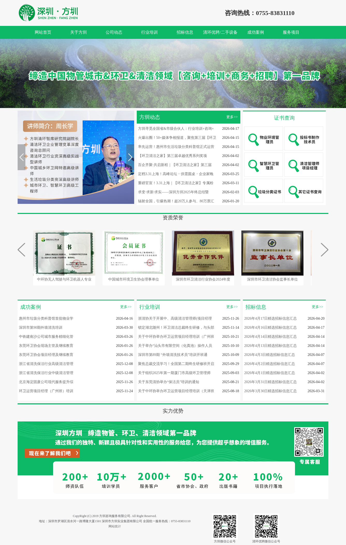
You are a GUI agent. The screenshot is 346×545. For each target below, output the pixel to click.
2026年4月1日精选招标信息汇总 (269, 373)
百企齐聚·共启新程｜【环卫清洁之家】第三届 (175, 165)
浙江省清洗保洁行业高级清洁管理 (46, 364)
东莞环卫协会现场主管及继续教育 (46, 346)
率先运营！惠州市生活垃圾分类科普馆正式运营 (176, 147)
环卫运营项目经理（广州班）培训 (46, 391)
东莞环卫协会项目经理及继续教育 (46, 355)
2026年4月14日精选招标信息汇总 (270, 337)
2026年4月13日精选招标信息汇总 (270, 346)
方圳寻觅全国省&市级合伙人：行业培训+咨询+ (176, 129)
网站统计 (115, 526)
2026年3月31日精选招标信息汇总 (270, 382)
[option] (173, 73)
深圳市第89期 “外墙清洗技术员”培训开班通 (172, 355)
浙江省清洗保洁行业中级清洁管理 (46, 373)
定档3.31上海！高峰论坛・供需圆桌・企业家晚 (175, 174)
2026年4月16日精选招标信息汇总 (270, 327)
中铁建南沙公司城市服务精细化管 (46, 337)
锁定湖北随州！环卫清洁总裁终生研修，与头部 (176, 327)
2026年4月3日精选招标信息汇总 (269, 355)
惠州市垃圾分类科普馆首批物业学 (46, 318)
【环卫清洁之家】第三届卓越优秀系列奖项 (172, 156)
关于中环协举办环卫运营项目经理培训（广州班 (176, 337)
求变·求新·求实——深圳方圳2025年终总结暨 (173, 192)
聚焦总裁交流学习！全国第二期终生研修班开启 (176, 364)
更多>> (232, 117)
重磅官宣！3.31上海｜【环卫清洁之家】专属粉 (175, 183)
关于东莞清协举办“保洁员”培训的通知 (168, 382)
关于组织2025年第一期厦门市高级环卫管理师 (174, 373)
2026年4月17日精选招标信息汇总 (270, 318)
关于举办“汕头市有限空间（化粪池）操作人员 (175, 346)
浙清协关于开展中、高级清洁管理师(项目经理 (175, 318)
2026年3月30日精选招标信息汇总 (270, 391)
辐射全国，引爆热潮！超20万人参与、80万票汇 (176, 201)
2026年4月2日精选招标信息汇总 (269, 364)
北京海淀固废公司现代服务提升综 (46, 382)
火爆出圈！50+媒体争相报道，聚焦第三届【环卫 (177, 138)
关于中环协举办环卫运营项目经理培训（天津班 (176, 391)
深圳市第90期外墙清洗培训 (40, 327)
